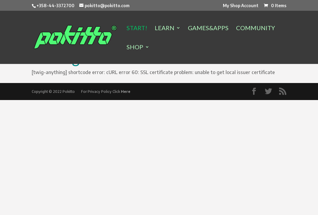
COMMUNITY (255, 28)
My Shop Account (240, 6)
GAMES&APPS (208, 28)
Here (125, 91)
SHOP (135, 47)
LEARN (164, 28)
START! (137, 28)
